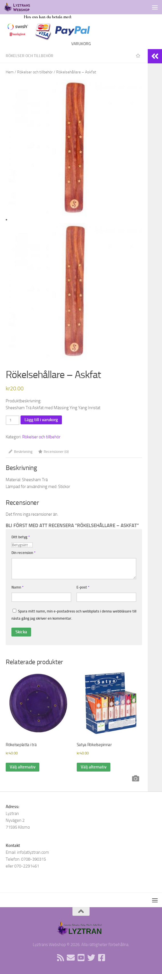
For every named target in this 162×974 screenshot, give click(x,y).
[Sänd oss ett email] (71, 958)
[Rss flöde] (60, 958)
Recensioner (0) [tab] (53, 451)
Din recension (23, 553)
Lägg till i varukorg (41, 419)
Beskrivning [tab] (21, 451)
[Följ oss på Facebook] (102, 958)
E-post (83, 587)
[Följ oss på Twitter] (91, 958)
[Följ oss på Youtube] (81, 958)
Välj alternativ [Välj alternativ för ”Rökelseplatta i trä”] (22, 767)
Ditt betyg (20, 537)
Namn (17, 587)
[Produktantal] (12, 420)
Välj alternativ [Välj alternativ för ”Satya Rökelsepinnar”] (93, 767)
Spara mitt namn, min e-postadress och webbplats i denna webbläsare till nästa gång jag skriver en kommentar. (73, 614)
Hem (10, 72)
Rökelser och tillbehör (29, 55)
